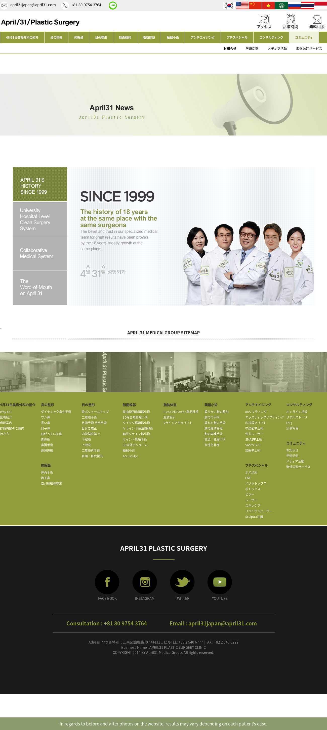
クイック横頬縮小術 (136, 423)
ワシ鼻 (45, 417)
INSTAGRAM (144, 598)
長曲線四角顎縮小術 (136, 411)
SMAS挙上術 (253, 439)
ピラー (249, 494)
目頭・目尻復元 (92, 456)
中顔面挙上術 (254, 428)
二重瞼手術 (89, 417)
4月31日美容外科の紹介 (22, 37)
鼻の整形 (56, 37)
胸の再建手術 (214, 434)
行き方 (4, 434)
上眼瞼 (86, 445)
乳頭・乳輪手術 (215, 439)
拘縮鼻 (78, 37)
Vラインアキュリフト (178, 423)
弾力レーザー (254, 434)
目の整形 (101, 37)
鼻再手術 (47, 472)
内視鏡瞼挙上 (91, 434)
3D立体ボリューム (135, 445)
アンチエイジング (203, 37)
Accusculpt (130, 456)
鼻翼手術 (47, 445)
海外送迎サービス (309, 48)
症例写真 (292, 428)
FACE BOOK (107, 598)
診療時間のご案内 (12, 428)
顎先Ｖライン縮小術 (136, 434)
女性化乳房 (212, 445)
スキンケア (252, 505)
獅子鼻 (45, 478)
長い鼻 (45, 423)
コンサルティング (271, 37)
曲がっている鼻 (51, 434)
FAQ (289, 423)
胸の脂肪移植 (214, 428)
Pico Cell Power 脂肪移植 (181, 411)
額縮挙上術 (252, 450)
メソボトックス (255, 483)
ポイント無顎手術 (135, 439)
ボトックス (252, 489)
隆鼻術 (45, 439)
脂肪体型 (149, 37)
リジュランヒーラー (258, 511)
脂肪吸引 (170, 417)
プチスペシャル (237, 37)
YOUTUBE (220, 598)
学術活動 (252, 48)
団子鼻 (45, 428)
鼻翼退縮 (47, 450)
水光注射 (251, 472)
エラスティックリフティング (264, 417)
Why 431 (6, 411)
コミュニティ (304, 37)
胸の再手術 (212, 417)
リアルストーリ (296, 417)
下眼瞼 (86, 439)
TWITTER (182, 598)
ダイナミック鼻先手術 (56, 411)
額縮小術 (173, 37)
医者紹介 (6, 417)
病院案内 (6, 423)
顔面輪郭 (125, 37)
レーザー (251, 500)
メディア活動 (277, 48)
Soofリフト (253, 445)
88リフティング (256, 411)
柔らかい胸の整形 (217, 411)
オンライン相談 (296, 411)
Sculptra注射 (254, 516)
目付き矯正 (89, 428)
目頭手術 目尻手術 (94, 423)
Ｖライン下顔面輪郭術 (138, 428)
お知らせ (229, 48)
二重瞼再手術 (91, 450)
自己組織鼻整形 (51, 483)
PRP (248, 478)
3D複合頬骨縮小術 (135, 417)
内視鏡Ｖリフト (255, 423)
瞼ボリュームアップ (95, 411)
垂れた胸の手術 (215, 423)
